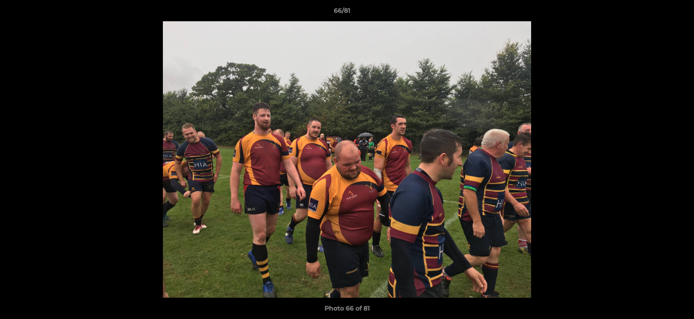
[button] (657, 13)
